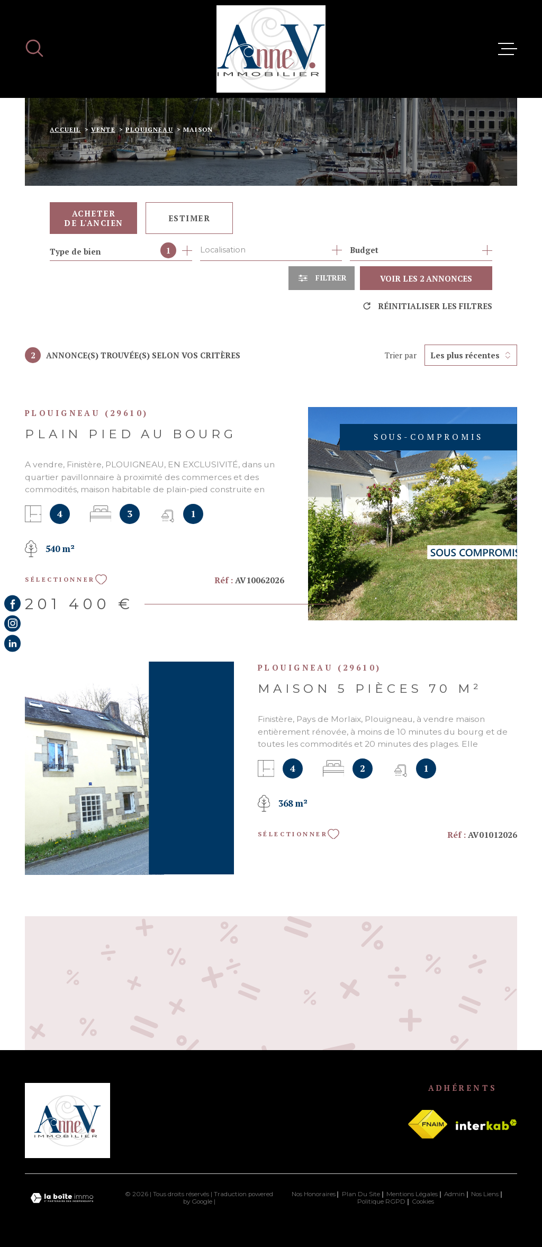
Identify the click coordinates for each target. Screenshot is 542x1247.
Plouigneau (149, 129)
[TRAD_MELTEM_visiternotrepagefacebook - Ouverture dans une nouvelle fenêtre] (12, 603)
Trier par (401, 355)
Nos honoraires (314, 1194)
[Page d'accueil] (271, 49)
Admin (454, 1194)
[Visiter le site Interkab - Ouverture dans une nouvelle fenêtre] (486, 1124)
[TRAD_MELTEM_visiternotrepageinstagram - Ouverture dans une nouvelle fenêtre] (12, 623)
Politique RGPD (381, 1201)
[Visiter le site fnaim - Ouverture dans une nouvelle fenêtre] (427, 1124)
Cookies (423, 1202)
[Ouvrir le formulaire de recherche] (321, 278)
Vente (103, 129)
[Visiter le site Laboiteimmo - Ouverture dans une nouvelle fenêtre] (62, 1198)
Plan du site (361, 1194)
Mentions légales (412, 1194)
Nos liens (485, 1194)
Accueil (65, 129)
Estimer (189, 218)
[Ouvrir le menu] (507, 49)
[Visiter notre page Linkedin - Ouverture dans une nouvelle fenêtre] (12, 643)
